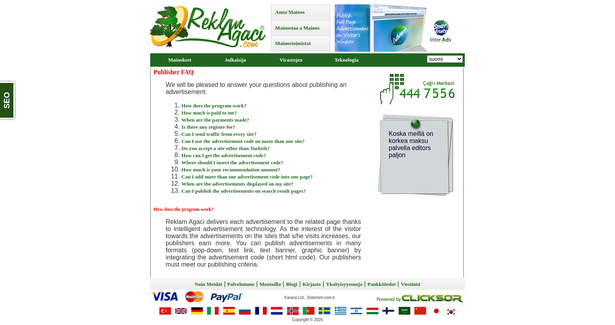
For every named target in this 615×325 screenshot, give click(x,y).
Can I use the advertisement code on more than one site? (242, 141)
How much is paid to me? (209, 113)
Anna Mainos (290, 12)
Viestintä (410, 284)
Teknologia (347, 60)
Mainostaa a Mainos (297, 28)
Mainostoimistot (293, 43)
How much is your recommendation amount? (230, 170)
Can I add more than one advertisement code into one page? (247, 177)
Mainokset (180, 60)
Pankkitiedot (381, 284)
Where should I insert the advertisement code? (232, 162)
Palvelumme (241, 284)
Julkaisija (235, 60)
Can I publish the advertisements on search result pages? (243, 191)
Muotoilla (270, 284)
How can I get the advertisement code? (223, 155)
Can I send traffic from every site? (218, 134)
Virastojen (291, 60)
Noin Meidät (208, 284)
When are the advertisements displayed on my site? (237, 184)
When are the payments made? (215, 120)
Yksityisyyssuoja (344, 284)
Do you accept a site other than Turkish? (225, 148)
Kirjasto (311, 284)
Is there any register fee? (208, 127)
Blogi (291, 284)
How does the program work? (213, 106)
